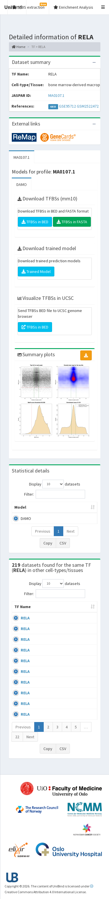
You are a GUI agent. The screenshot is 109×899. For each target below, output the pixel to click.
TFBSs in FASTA (72, 221)
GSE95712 (67, 106)
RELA (25, 623)
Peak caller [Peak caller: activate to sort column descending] (48, 507)
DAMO (21, 184)
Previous (42, 531)
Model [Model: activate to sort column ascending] (20, 507)
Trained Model (36, 271)
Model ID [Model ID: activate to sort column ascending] (79, 507)
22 (17, 742)
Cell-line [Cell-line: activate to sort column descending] (46, 612)
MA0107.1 (56, 95)
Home (18, 47)
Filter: (54, 494)
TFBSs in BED (35, 221)
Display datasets (54, 484)
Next (70, 531)
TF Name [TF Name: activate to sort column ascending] (19, 609)
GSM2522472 (88, 106)
